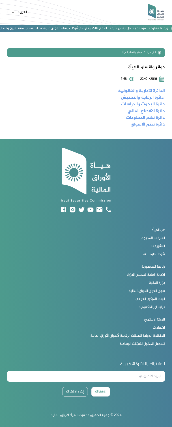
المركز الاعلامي (154, 320)
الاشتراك (100, 392)
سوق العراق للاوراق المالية (147, 291)
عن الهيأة (158, 230)
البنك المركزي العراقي (150, 299)
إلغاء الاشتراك (75, 392)
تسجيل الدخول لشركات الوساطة (142, 344)
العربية (18, 12)
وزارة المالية (157, 283)
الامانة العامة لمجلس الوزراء (146, 275)
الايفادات (159, 328)
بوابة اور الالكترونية (151, 307)
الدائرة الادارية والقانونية (141, 91)
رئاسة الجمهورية (153, 267)
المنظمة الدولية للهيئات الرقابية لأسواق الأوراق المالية (127, 336)
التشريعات (158, 246)
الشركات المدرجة (153, 238)
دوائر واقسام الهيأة (132, 52)
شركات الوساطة (154, 254)
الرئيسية (154, 52)
